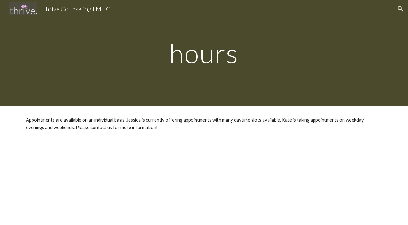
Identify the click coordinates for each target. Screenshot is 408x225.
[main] (204, 53)
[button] (400, 8)
